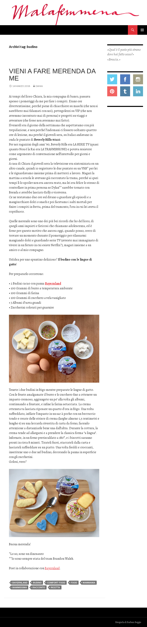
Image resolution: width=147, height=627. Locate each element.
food (74, 582)
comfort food (56, 582)
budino (37, 582)
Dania (39, 86)
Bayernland (53, 283)
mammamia (89, 582)
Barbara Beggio (134, 622)
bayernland (19, 582)
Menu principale (142, 30)
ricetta (55, 587)
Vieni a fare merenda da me (52, 74)
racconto (38, 587)
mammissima (19, 587)
